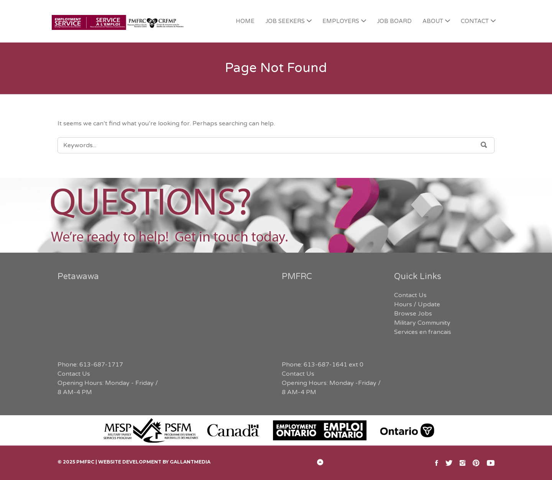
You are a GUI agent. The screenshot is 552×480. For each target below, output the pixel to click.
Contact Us (74, 374)
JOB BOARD (394, 21)
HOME (245, 21)
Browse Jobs (413, 313)
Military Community (422, 323)
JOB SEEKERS (285, 21)
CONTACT (475, 21)
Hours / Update (417, 304)
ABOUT (432, 21)
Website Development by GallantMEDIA (154, 462)
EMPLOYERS (340, 21)
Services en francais (422, 332)
